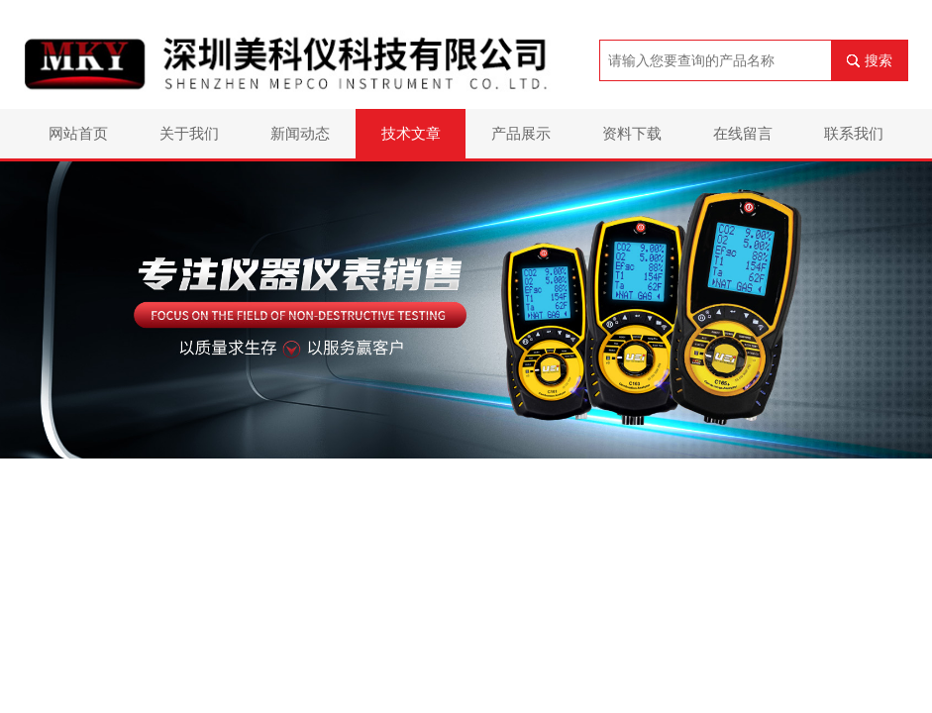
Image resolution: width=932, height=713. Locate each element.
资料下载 (632, 133)
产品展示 (521, 133)
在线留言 (743, 133)
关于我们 (189, 133)
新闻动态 (300, 133)
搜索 (878, 60)
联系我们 (853, 133)
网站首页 (78, 133)
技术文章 (411, 133)
